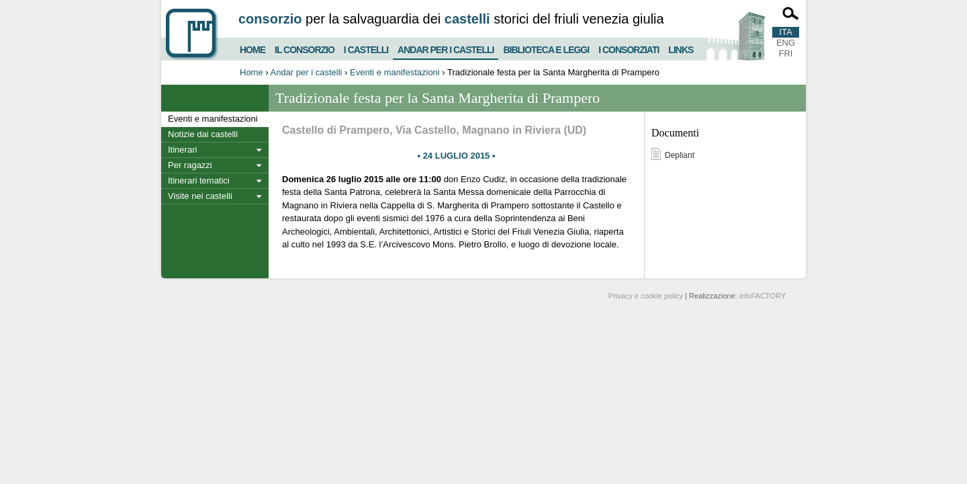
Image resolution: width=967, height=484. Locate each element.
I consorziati (628, 48)
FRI (786, 53)
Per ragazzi (190, 165)
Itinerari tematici (199, 180)
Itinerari (182, 150)
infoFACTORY (762, 296)
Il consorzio (304, 48)
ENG (785, 43)
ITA (785, 32)
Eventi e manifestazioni (395, 72)
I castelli (366, 48)
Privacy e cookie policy (645, 296)
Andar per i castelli (446, 47)
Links (680, 48)
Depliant (679, 155)
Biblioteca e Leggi (546, 48)
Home (252, 48)
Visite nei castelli (200, 196)
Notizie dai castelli (203, 134)
